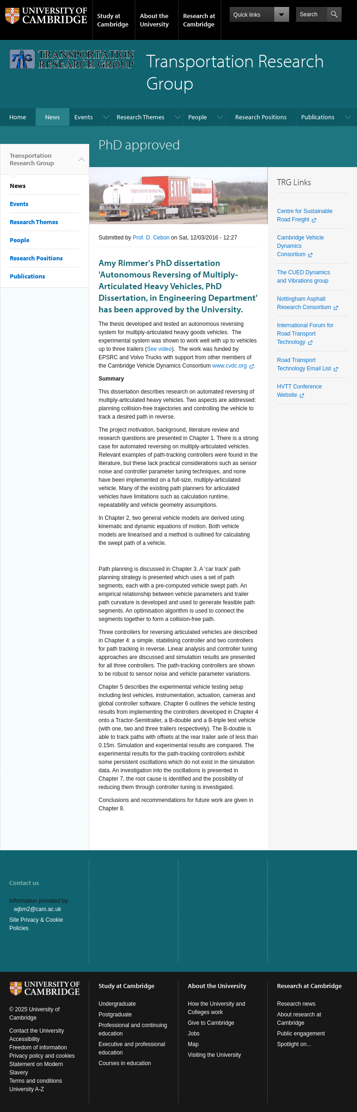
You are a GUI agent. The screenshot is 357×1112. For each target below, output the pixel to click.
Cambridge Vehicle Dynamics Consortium (300, 246)
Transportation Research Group (32, 163)
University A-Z (26, 1089)
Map (193, 1044)
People (197, 117)
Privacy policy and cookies (42, 1056)
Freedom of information (38, 1047)
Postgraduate (115, 1014)
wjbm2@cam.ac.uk (37, 909)
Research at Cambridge (199, 20)
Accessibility (24, 1039)
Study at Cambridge (112, 20)
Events (83, 117)
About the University (154, 20)
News (52, 117)
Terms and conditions (35, 1081)
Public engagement (301, 1033)
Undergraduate (117, 1004)
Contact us (24, 883)
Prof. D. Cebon (150, 237)
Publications (318, 117)
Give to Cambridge (211, 1023)
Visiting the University (214, 1055)
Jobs (193, 1033)
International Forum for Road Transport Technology (305, 333)
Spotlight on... (294, 1044)
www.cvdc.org (229, 365)
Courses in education (125, 1063)
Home (17, 117)
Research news (296, 1004)
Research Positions (261, 117)
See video (159, 349)
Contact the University (36, 1031)
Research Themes (141, 117)
